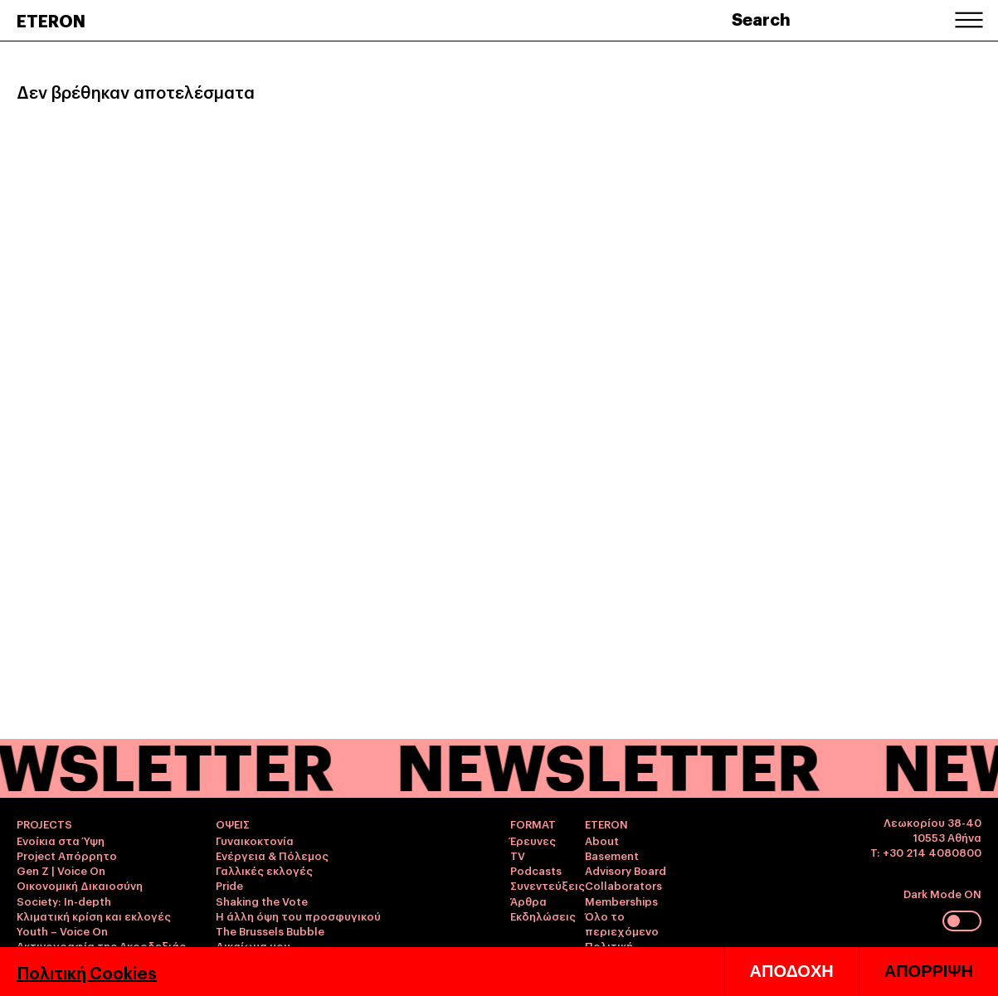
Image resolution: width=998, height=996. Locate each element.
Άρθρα (528, 900)
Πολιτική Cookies (87, 972)
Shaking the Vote (262, 900)
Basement (612, 855)
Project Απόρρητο (67, 855)
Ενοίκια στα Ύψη (61, 840)
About (602, 840)
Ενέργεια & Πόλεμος (272, 855)
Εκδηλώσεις (543, 915)
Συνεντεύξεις (547, 884)
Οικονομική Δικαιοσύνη (80, 884)
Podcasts (536, 869)
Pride (229, 884)
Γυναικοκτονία (255, 840)
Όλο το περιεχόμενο (622, 923)
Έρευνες (533, 840)
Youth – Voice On (62, 930)
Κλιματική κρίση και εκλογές (94, 915)
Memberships (621, 900)
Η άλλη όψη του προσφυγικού (298, 915)
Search (761, 18)
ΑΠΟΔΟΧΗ (792, 971)
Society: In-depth (64, 900)
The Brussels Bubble (270, 930)
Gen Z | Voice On (61, 869)
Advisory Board (625, 869)
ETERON (51, 20)
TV (517, 855)
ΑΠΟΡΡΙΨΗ (928, 971)
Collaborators (623, 884)
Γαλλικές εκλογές (264, 869)
